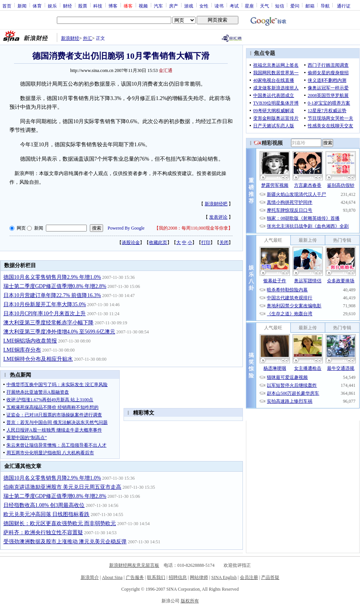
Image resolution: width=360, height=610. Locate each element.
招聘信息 (178, 577)
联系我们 (156, 577)
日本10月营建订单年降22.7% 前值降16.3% (52, 295)
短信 (279, 5)
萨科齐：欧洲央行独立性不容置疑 (43, 532)
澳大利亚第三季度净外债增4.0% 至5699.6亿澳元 (59, 332)
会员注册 (249, 577)
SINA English (223, 577)
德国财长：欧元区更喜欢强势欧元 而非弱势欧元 (59, 523)
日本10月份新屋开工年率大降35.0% (44, 304)
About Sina (112, 577)
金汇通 (165, 70)
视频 (143, 5)
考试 (234, 5)
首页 (6, 5)
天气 (264, 5)
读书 (219, 5)
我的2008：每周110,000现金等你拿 (193, 228)
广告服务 (135, 577)
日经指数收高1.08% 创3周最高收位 (44, 505)
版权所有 (190, 601)
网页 (21, 228)
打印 (205, 242)
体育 (37, 5)
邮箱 (310, 5)
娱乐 (52, 5)
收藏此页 (158, 242)
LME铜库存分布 (22, 350)
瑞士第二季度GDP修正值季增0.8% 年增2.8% (54, 286)
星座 (249, 5)
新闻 (22, 5)
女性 (203, 5)
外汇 (87, 38)
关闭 (224, 242)
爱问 (294, 5)
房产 (173, 5)
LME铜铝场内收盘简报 (30, 341)
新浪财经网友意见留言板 (134, 565)
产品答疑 (270, 577)
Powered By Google (126, 228)
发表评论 (218, 217)
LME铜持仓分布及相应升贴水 (38, 359)
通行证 (344, 5)
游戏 (188, 5)
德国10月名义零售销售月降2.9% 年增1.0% (52, 277)
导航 (325, 5)
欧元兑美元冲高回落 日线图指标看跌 (46, 514)
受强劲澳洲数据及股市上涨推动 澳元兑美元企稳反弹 (65, 541)
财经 (67, 5)
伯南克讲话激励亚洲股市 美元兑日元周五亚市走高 (62, 487)
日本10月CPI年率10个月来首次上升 (44, 313)
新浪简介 (90, 577)
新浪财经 (70, 38)
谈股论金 (131, 242)
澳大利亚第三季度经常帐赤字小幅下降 (48, 322)
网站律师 (199, 577)
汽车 (158, 5)
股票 (82, 5)
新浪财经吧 (216, 203)
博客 (112, 5)
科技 (97, 5)
